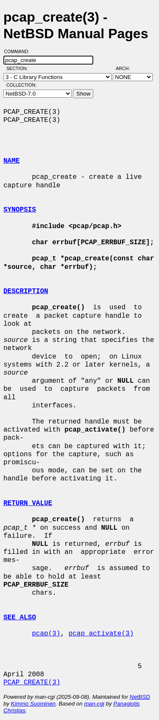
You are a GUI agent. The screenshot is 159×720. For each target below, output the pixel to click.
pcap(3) (46, 633)
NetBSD (140, 697)
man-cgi (94, 703)
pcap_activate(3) (101, 633)
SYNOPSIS (19, 210)
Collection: (21, 85)
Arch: (126, 68)
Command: (19, 51)
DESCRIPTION (25, 291)
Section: (18, 68)
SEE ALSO (19, 617)
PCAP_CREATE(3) (31, 682)
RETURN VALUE (27, 503)
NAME (11, 161)
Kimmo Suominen (33, 703)
